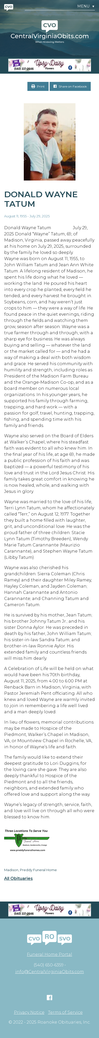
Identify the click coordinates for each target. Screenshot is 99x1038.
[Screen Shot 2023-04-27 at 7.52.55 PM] (49, 65)
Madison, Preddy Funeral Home (30, 870)
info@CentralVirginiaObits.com (49, 971)
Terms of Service (65, 1012)
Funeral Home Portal (49, 954)
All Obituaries (18, 878)
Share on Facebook (70, 86)
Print (38, 86)
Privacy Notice (29, 1012)
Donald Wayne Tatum (41, 199)
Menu (86, 6)
